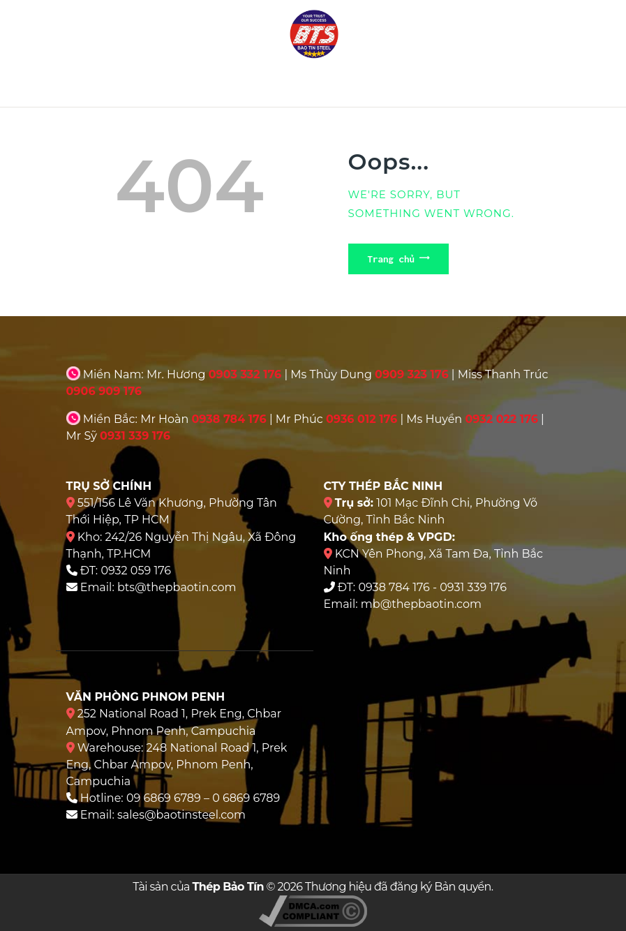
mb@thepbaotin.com (421, 604)
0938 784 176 (228, 419)
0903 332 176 (245, 374)
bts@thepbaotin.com (177, 587)
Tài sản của (198, 886)
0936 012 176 (361, 419)
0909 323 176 (412, 374)
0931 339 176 (135, 435)
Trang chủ (391, 259)
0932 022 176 (501, 419)
